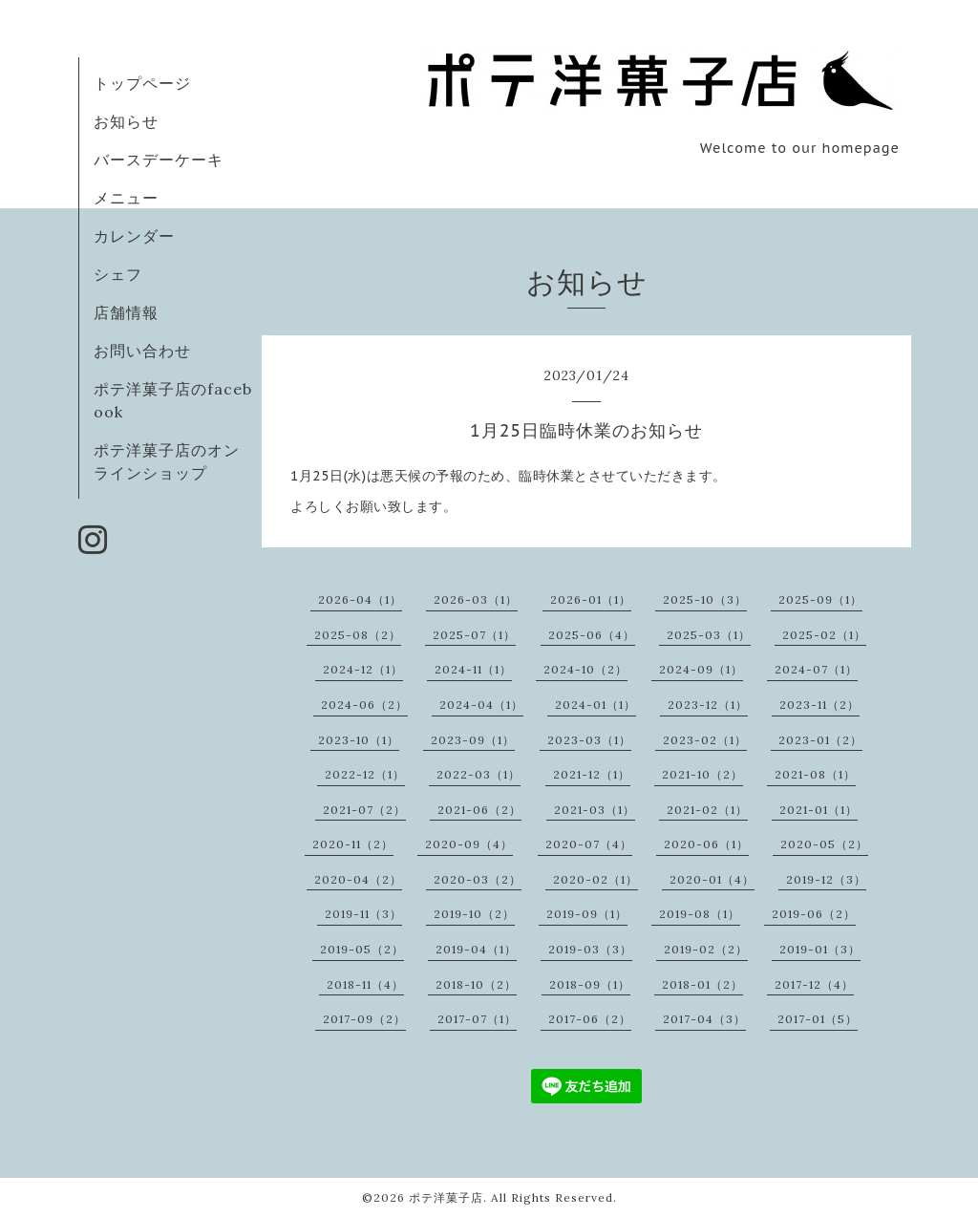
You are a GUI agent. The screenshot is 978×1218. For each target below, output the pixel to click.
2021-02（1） (707, 809)
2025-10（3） (705, 599)
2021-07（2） (364, 809)
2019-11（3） (363, 914)
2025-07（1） (474, 635)
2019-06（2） (814, 914)
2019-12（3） (826, 879)
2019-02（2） (706, 949)
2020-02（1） (595, 879)
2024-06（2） (364, 704)
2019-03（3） (590, 949)
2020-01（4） (712, 879)
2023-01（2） (820, 740)
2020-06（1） (706, 844)
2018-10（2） (476, 984)
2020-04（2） (358, 879)
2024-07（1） (816, 669)
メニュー (126, 197)
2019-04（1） (476, 949)
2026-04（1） (360, 599)
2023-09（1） (473, 740)
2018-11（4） (365, 984)
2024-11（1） (473, 669)
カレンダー (134, 236)
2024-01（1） (595, 704)
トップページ (142, 83)
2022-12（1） (365, 774)
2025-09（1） (820, 599)
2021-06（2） (479, 809)
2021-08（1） (815, 774)
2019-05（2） (362, 949)
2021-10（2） (702, 774)
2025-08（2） (357, 635)
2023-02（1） (705, 740)
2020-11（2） (352, 844)
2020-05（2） (824, 844)
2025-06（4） (591, 635)
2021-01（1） (818, 809)
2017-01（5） (817, 1019)
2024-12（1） (363, 669)
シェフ (118, 274)
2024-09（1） (701, 669)
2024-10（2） (585, 669)
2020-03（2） (477, 879)
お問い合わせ (142, 350)
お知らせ (126, 121)
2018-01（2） (702, 984)
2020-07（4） (588, 844)
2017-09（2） (364, 1019)
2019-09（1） (586, 914)
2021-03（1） (594, 809)
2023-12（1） (708, 704)
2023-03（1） (589, 740)
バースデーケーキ (158, 159)
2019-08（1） (699, 914)
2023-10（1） (358, 740)
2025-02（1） (824, 635)
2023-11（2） (819, 704)
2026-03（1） (476, 599)
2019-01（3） (820, 949)
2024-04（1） (481, 704)
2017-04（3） (704, 1019)
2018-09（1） (589, 984)
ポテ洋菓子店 (446, 1197)
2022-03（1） (478, 774)
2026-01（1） (590, 599)
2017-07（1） (477, 1019)
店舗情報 (126, 312)
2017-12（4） (814, 984)
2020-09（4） (469, 844)
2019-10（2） (474, 914)
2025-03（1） (709, 635)
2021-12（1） (591, 774)
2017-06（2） (589, 1019)
